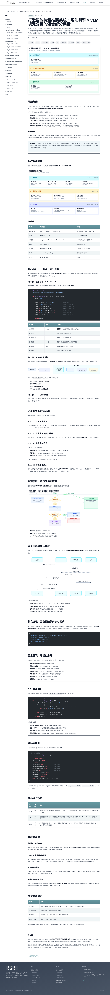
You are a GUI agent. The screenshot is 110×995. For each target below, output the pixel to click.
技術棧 (8, 27)
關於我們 (92, 2)
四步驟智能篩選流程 (10, 41)
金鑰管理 (34, 980)
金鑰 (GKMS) (59, 972)
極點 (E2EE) (59, 975)
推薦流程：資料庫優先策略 (12, 56)
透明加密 (34, 982)
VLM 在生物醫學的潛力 (12, 82)
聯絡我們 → (84, 980)
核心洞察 (9, 21)
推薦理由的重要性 (11, 88)
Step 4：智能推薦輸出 (12, 53)
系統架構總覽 (8, 24)
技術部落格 (59, 982)
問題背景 (7, 19)
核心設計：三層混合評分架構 (12, 30)
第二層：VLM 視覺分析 (12, 35)
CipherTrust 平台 (35, 977)
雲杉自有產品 (61, 2)
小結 (6, 94)
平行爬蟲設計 (8, 68)
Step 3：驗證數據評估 (12, 50)
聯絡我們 (101, 2)
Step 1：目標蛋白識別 (12, 44)
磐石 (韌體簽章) (60, 978)
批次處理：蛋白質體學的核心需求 (13, 62)
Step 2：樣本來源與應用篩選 (14, 47)
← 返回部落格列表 (33, 956)
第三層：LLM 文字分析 (12, 38)
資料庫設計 (8, 71)
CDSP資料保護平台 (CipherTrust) (44, 2)
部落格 (84, 2)
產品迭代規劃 (8, 74)
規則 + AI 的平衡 (11, 79)
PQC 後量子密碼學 (74, 2)
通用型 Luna (34, 972)
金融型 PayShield (35, 975)
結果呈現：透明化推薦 (11, 65)
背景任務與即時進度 (10, 59)
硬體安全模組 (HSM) (25, 2)
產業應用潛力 (8, 91)
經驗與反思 (8, 77)
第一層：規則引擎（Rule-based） (15, 32)
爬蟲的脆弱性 (10, 85)
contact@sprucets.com (90, 972)
